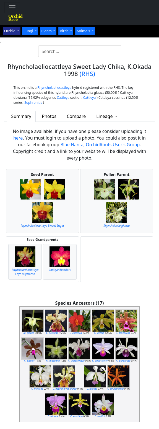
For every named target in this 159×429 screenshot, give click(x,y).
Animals (84, 30)
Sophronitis (33, 102)
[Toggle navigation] (12, 7)
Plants (47, 30)
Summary (21, 116)
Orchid (10, 30)
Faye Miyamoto (25, 272)
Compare (76, 116)
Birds (64, 30)
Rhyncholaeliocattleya (54, 87)
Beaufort (60, 270)
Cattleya (63, 97)
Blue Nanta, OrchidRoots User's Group (100, 145)
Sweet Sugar (42, 226)
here (18, 138)
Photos (49, 116)
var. (65, 388)
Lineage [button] (105, 116)
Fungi (29, 30)
